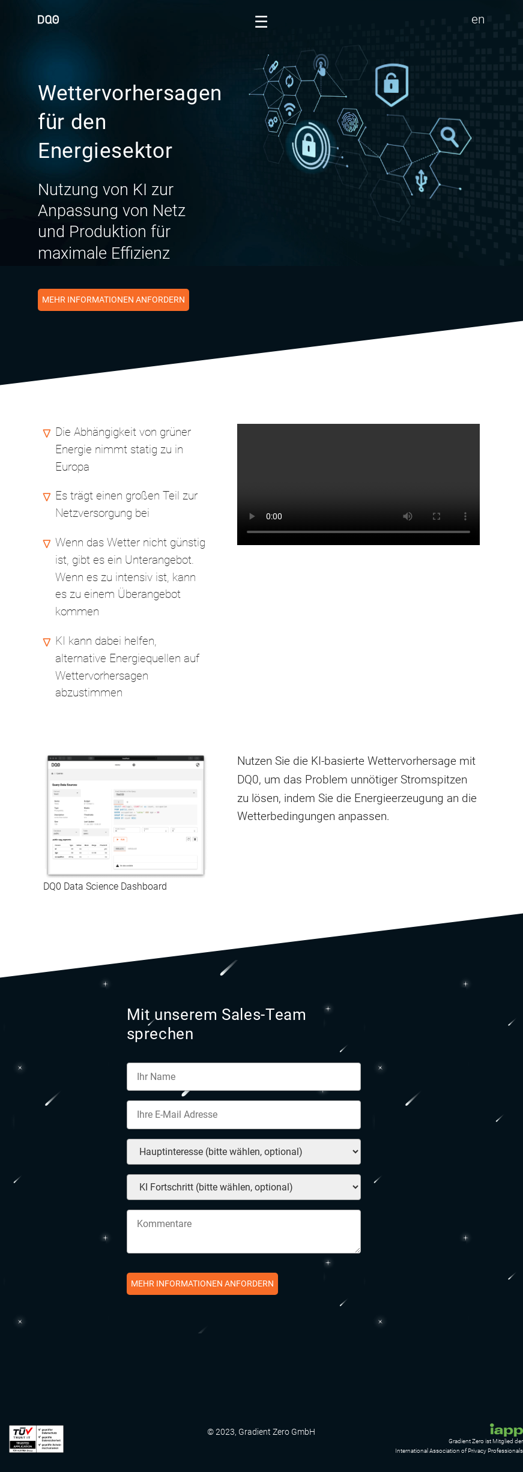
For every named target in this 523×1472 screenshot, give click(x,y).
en (478, 19)
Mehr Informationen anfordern (113, 300)
